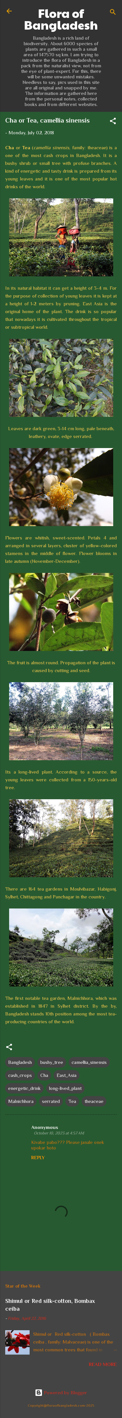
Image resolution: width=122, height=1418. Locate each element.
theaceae (94, 1101)
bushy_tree (51, 1062)
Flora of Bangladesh (61, 19)
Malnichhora (21, 1101)
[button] (113, 122)
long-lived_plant (65, 1088)
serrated (51, 1101)
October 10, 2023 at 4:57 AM (59, 1133)
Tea (72, 1101)
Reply (38, 1157)
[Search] (113, 13)
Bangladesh (20, 1062)
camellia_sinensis (89, 1062)
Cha (44, 1075)
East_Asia (66, 1075)
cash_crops (20, 1075)
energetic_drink (24, 1088)
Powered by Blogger (61, 1392)
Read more (103, 1364)
